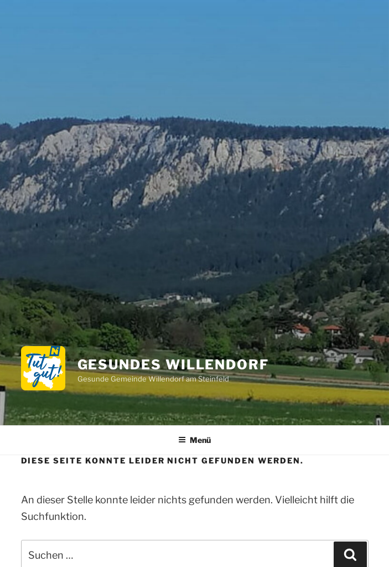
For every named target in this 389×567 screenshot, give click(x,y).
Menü (194, 440)
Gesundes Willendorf (173, 365)
